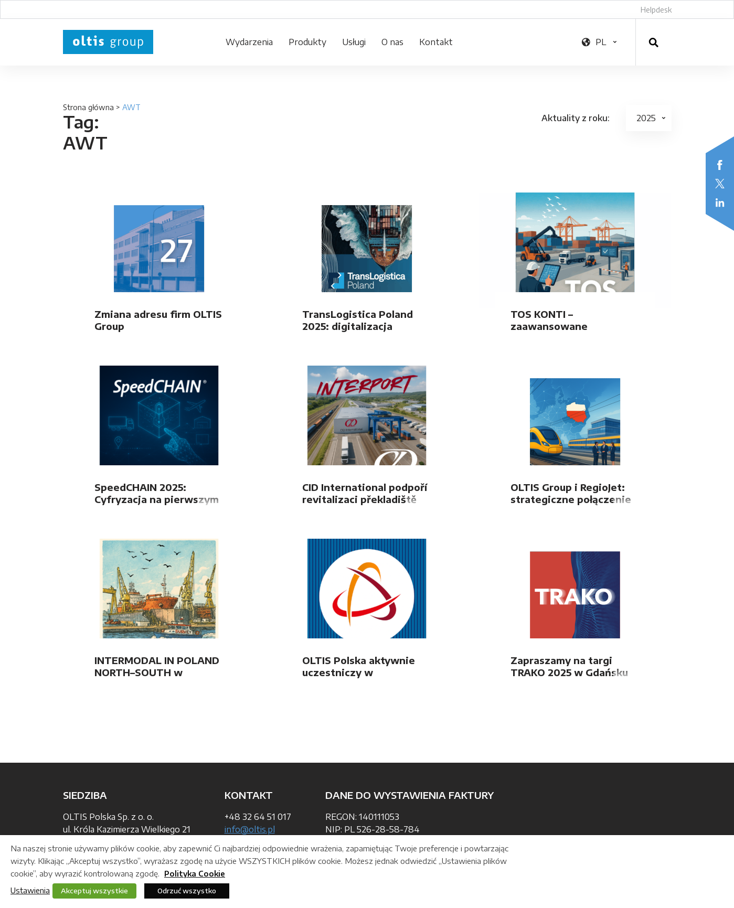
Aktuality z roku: (575, 118)
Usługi (354, 42)
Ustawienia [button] (30, 890)
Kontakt (436, 42)
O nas (392, 42)
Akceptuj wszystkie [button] (94, 890)
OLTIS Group (108, 42)
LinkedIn (720, 202)
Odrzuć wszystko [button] (186, 890)
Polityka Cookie (194, 873)
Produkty (307, 42)
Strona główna (88, 107)
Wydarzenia (249, 42)
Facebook (720, 164)
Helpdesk (656, 9)
